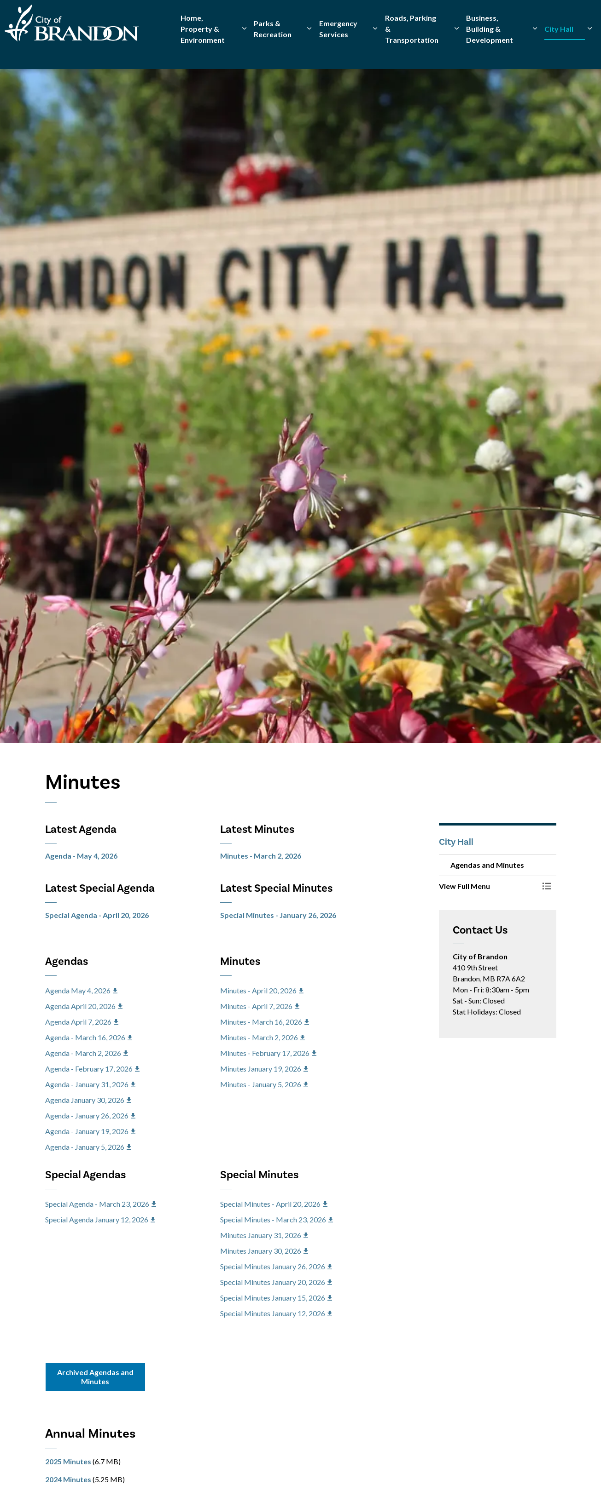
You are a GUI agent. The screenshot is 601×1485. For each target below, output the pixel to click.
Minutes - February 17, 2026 (268, 1053)
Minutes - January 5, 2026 (264, 1084)
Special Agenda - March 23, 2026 (100, 1203)
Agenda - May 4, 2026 (81, 855)
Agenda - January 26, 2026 (90, 1115)
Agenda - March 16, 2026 (88, 1037)
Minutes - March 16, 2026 (264, 1021)
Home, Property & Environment (203, 51)
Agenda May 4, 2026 (81, 990)
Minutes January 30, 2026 (264, 1250)
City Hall (558, 51)
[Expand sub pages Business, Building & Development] (534, 51)
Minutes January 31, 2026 (264, 1235)
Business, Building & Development (489, 51)
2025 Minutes (68, 1461)
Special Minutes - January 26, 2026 (278, 915)
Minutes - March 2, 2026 (260, 855)
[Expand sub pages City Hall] (589, 51)
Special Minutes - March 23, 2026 (276, 1219)
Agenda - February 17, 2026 (92, 1068)
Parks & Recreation (273, 52)
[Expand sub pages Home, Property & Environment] (244, 51)
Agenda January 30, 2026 (88, 1099)
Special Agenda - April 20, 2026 (97, 915)
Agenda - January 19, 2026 (90, 1131)
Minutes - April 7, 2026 (259, 1006)
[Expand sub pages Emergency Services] (375, 51)
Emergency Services (338, 52)
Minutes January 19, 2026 (264, 1068)
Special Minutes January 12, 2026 (276, 1313)
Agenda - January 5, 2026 (88, 1146)
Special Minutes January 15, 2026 (276, 1297)
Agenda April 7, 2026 (81, 1021)
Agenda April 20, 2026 (84, 1006)
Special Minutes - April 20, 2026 (273, 1203)
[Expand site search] (585, 17)
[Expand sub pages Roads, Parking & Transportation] (457, 51)
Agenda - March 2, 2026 (86, 1053)
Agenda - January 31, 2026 (90, 1084)
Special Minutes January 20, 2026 (276, 1282)
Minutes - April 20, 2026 (261, 990)
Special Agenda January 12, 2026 (100, 1219)
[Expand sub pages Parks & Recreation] (309, 51)
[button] (488, 886)
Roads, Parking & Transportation (411, 51)
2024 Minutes (68, 1479)
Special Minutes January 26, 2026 (276, 1266)
